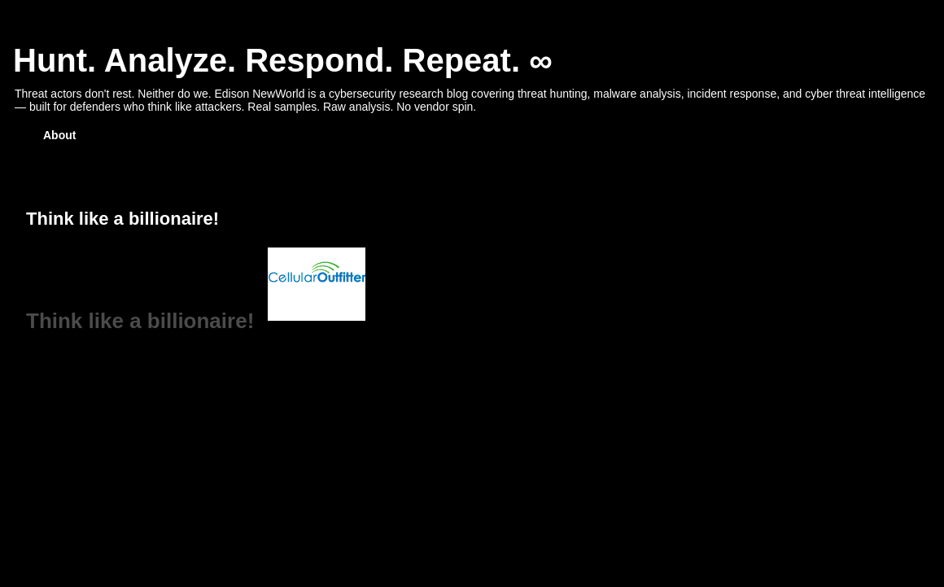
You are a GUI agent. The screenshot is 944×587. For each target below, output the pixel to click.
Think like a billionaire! (140, 321)
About (59, 135)
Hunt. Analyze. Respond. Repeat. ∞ (283, 60)
